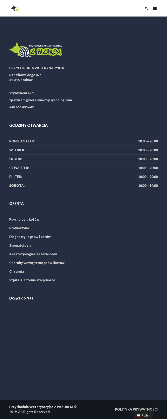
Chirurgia (16, 271)
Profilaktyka (19, 228)
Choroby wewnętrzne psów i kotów (37, 263)
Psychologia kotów (24, 219)
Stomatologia (20, 245)
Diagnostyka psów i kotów (30, 237)
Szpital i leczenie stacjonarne (32, 280)
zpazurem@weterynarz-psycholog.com (40, 100)
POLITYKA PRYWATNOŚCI (136, 409)
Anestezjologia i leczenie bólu (33, 254)
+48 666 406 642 (21, 107)
